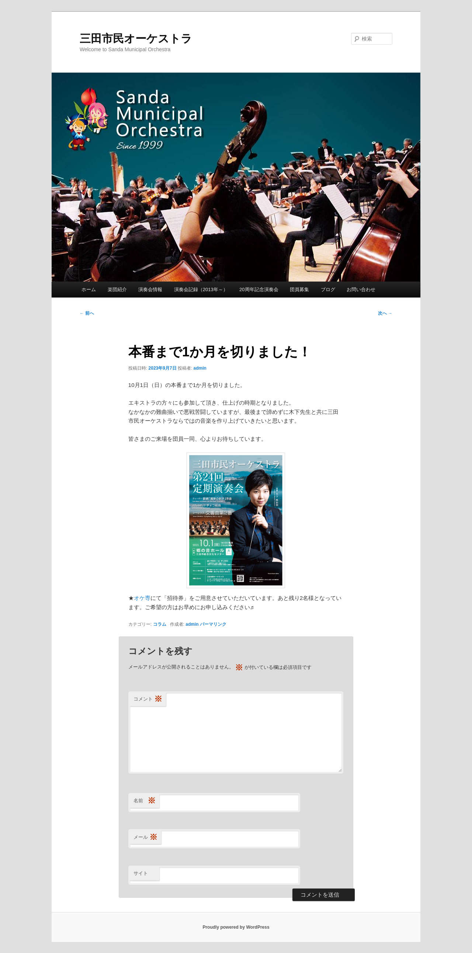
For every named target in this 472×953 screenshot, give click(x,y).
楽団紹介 (117, 289)
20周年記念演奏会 (258, 289)
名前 (144, 801)
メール (145, 837)
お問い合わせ (361, 289)
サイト (140, 873)
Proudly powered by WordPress (235, 927)
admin (200, 368)
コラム (159, 624)
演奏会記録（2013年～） (201, 289)
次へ (385, 313)
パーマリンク (213, 624)
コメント (147, 699)
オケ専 (142, 598)
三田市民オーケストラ (136, 38)
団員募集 (299, 289)
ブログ (328, 289)
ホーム (88, 289)
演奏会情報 (150, 289)
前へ (87, 313)
